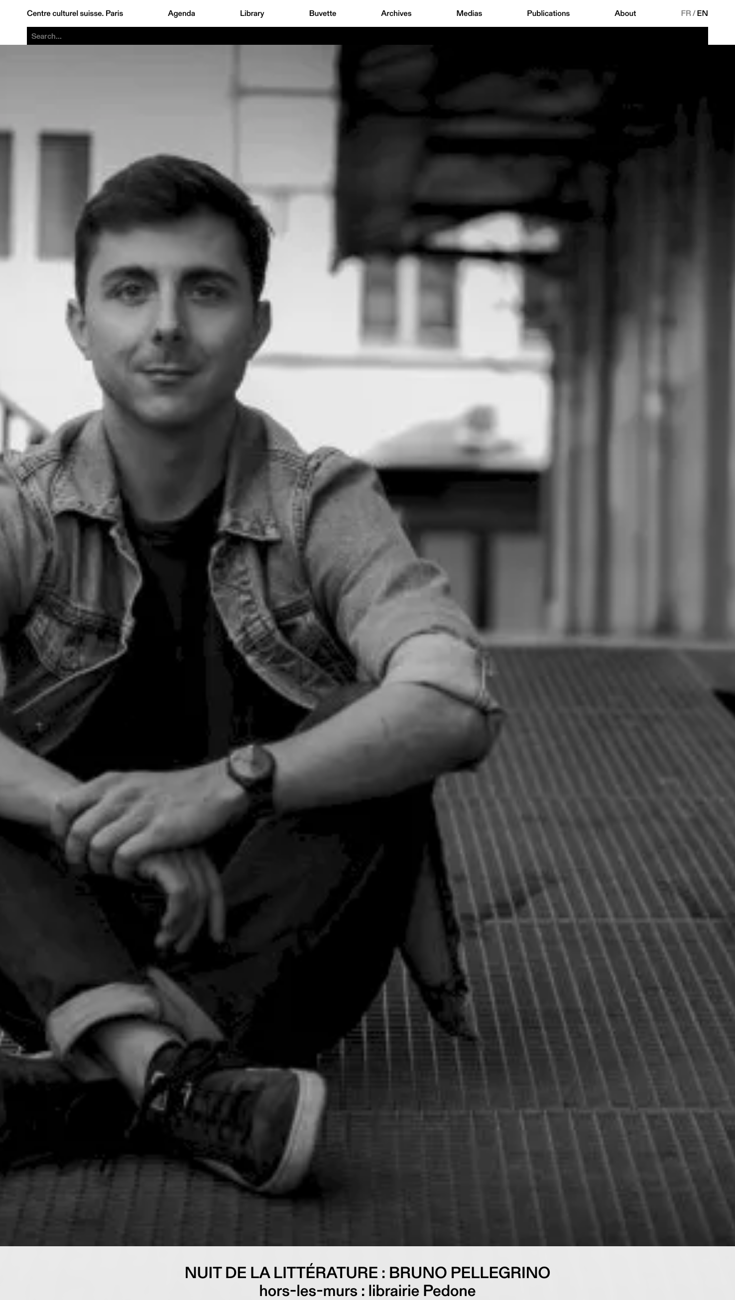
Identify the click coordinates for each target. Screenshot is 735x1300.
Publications (548, 13)
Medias (470, 13)
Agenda (181, 13)
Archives (396, 13)
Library (252, 13)
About (625, 13)
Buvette (323, 13)
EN (702, 13)
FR (686, 13)
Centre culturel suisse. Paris (75, 13)
